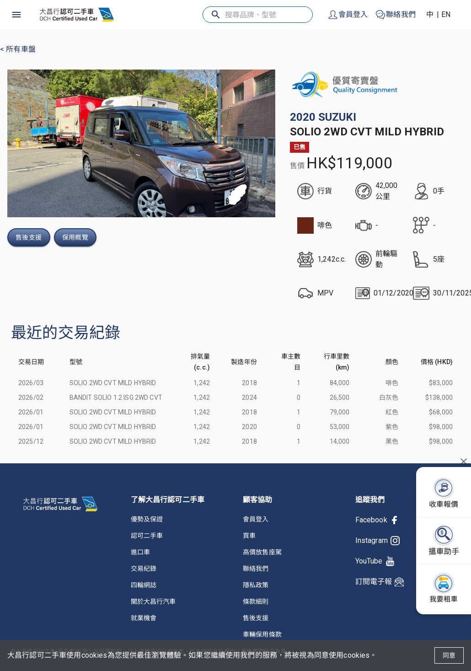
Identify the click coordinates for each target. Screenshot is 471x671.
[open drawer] (16, 15)
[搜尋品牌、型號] (258, 15)
